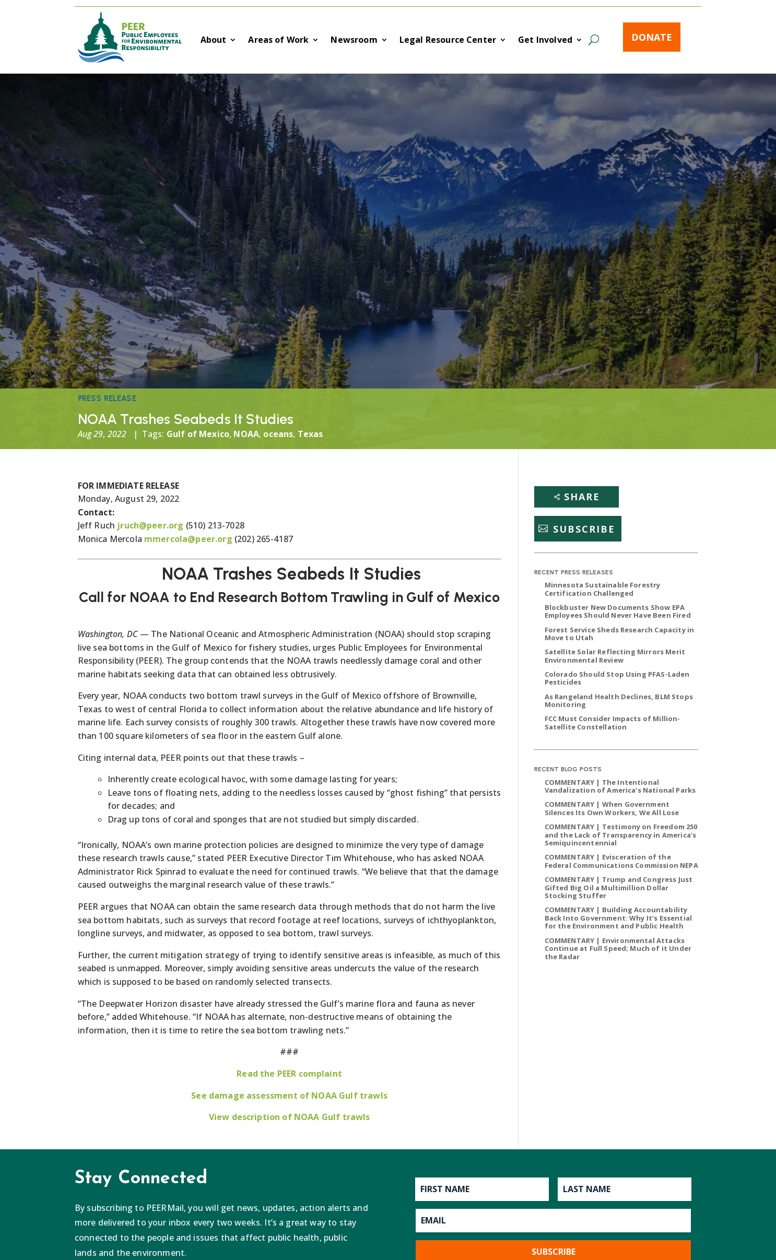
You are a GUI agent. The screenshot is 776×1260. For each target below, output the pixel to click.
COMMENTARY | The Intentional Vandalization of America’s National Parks (620, 786)
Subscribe (584, 528)
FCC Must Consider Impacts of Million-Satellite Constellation (612, 723)
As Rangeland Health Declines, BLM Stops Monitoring (619, 701)
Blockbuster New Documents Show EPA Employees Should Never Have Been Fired (618, 611)
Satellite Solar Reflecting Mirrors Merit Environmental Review (615, 656)
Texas (310, 434)
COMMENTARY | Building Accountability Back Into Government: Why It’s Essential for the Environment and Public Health (618, 918)
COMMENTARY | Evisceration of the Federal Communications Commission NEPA (621, 861)
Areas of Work (278, 40)
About (214, 40)
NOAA (246, 434)
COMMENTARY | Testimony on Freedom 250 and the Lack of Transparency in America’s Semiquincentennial (621, 834)
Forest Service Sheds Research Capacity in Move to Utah (620, 634)
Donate (651, 37)
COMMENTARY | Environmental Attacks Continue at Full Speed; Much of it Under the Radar (618, 948)
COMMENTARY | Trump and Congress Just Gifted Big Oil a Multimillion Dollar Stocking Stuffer (619, 887)
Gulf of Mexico (198, 434)
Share (582, 496)
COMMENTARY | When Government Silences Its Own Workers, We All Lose (612, 808)
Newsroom (354, 40)
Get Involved (545, 40)
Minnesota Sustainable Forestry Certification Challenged (603, 589)
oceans (278, 434)
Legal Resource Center (447, 40)
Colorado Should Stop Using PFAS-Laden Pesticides (617, 678)
